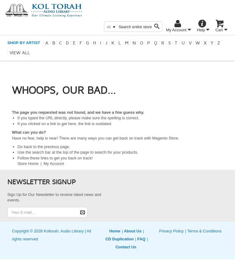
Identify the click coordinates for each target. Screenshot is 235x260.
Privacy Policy (171, 231)
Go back (24, 146)
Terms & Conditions (204, 231)
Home (114, 231)
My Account (53, 163)
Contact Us (125, 247)
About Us (132, 231)
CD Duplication (119, 239)
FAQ (141, 239)
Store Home (28, 163)
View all (19, 52)
